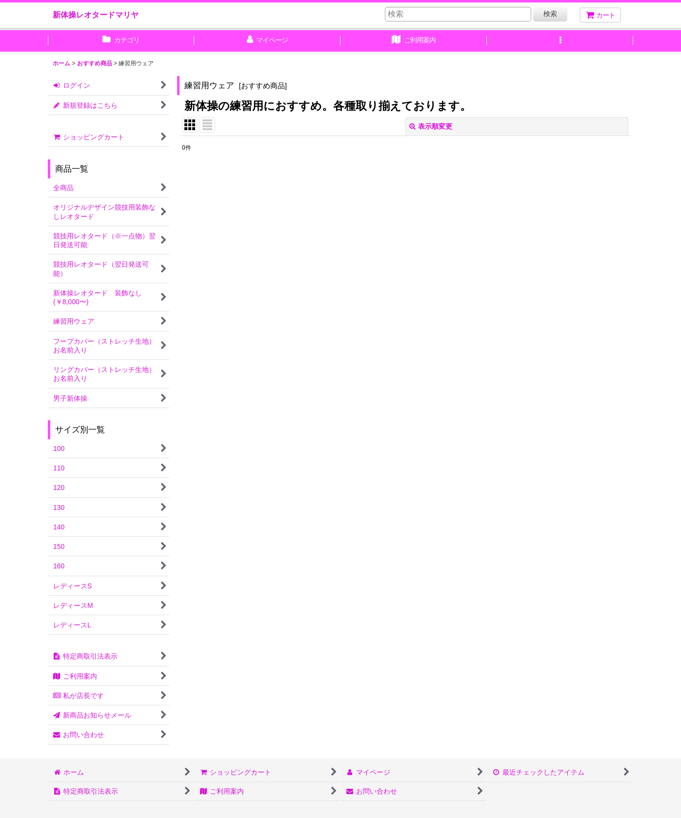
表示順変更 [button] (430, 126)
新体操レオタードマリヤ (96, 14)
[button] (560, 41)
